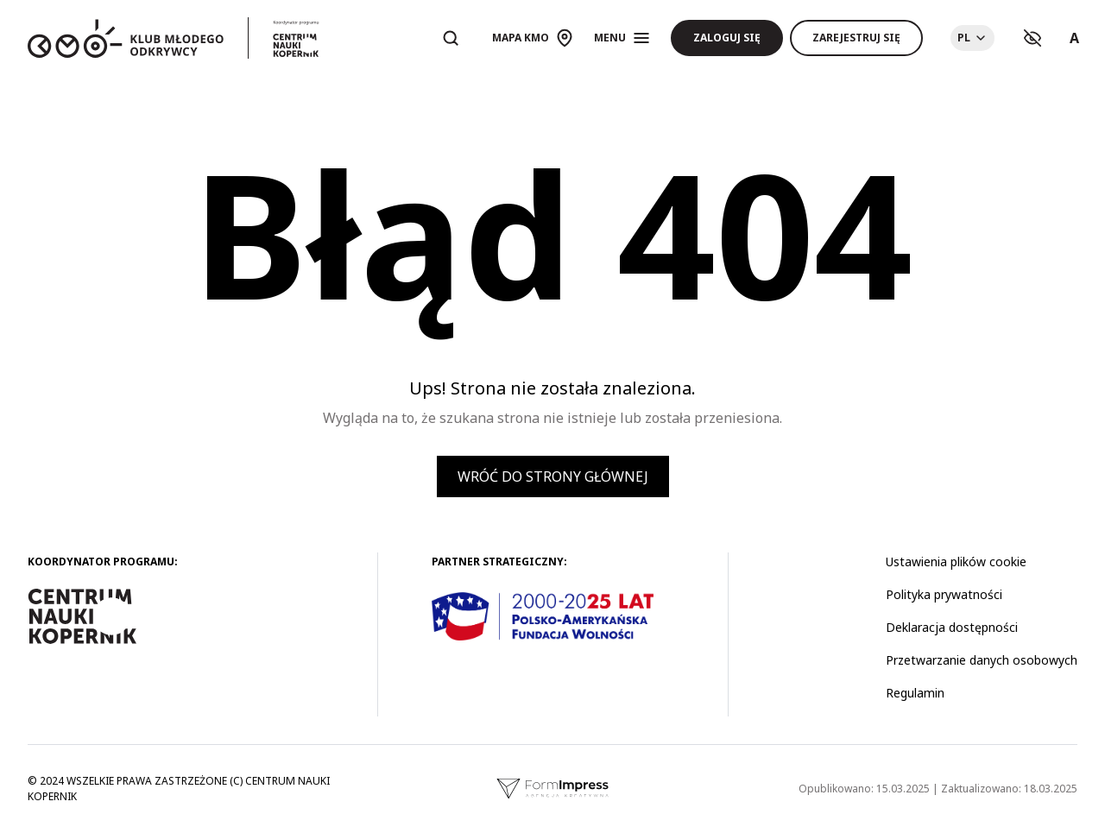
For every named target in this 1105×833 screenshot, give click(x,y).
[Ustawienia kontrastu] (1032, 38)
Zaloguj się (727, 37)
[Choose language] (972, 38)
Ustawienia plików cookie (956, 561)
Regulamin (915, 693)
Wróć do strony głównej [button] (553, 476)
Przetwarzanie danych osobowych (981, 660)
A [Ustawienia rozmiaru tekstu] (1074, 37)
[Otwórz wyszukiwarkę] (450, 38)
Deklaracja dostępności (952, 627)
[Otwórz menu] (622, 38)
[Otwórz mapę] (532, 38)
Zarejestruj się (856, 37)
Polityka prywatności (944, 594)
